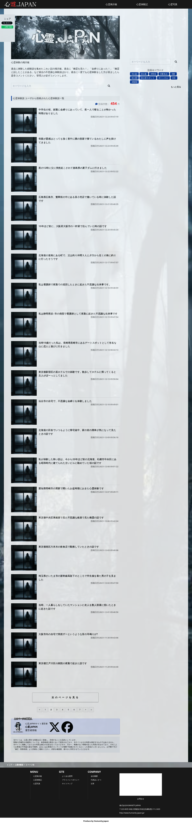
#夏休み (164, 74)
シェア (7, 18)
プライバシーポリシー (70, 780)
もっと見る (176, 86)
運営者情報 (31, 730)
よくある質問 (67, 776)
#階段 (134, 82)
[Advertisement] (155, 36)
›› (91, 709)
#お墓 (144, 74)
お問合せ (140, 799)
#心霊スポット (148, 78)
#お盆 (134, 74)
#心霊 (134, 78)
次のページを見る (65, 697)
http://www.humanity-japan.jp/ (132, 813)
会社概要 (94, 776)
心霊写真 (172, 4)
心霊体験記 (142, 4)
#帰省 (153, 74)
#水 (174, 78)
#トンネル (163, 78)
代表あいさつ (96, 780)
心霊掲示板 (111, 4)
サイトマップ (67, 783)
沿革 (92, 783)
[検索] (109, 86)
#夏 (173, 74)
